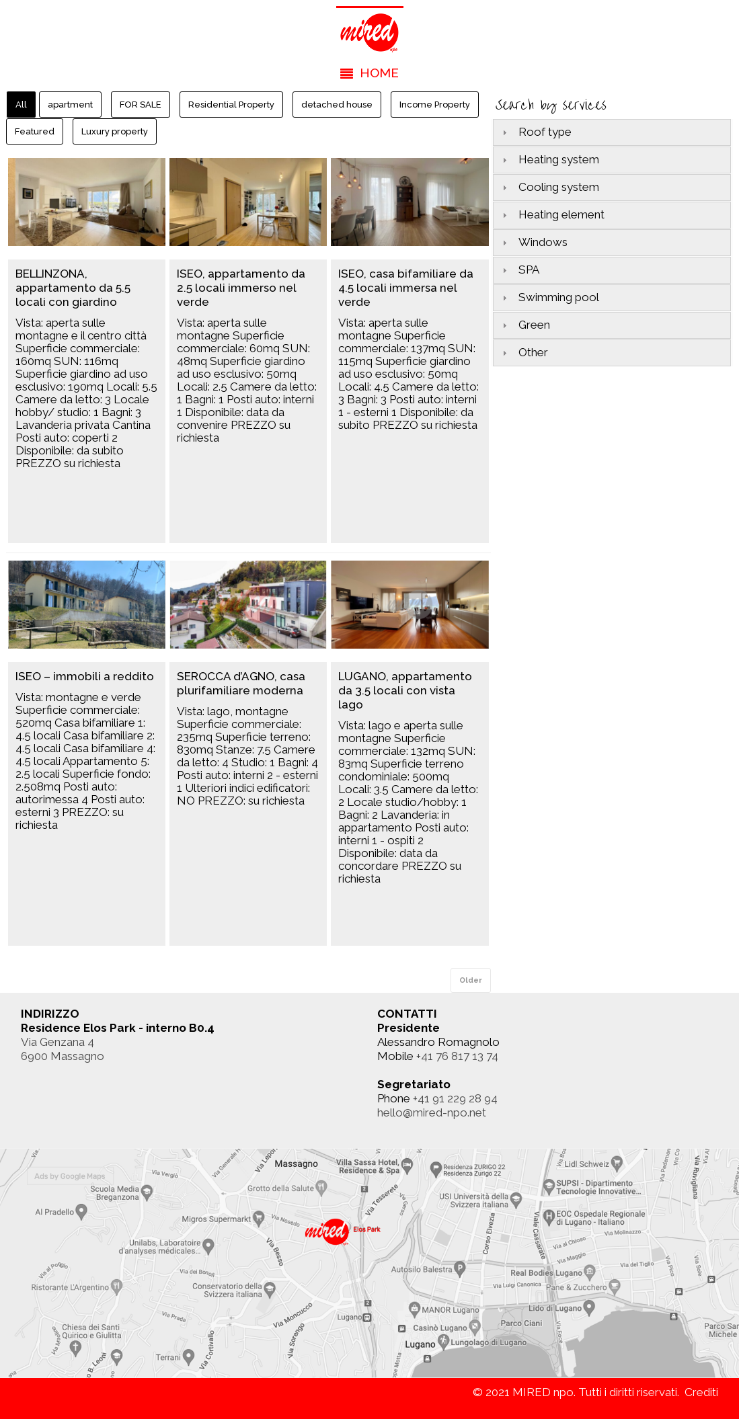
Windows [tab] (533, 242)
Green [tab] (524, 324)
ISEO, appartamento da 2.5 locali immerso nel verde (241, 288)
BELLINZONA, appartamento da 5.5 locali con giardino (72, 288)
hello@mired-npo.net (431, 1112)
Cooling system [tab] (549, 187)
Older (470, 980)
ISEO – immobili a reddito (84, 676)
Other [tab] (523, 352)
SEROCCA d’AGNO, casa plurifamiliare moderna (241, 683)
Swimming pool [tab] (549, 297)
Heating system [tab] (549, 159)
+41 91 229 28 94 (455, 1098)
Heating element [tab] (552, 214)
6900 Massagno (62, 1056)
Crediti (701, 1392)
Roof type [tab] (535, 131)
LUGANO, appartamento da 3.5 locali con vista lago (405, 690)
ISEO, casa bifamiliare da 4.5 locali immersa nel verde (405, 288)
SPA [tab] (519, 269)
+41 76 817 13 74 (457, 1056)
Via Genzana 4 (57, 1042)
